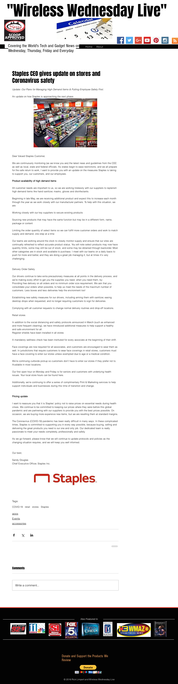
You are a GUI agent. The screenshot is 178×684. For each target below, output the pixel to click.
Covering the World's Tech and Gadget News (42, 45)
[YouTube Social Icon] (147, 40)
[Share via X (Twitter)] (23, 535)
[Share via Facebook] (14, 535)
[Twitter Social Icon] (129, 40)
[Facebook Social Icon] (120, 40)
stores (35, 506)
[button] (88, 669)
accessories (19, 523)
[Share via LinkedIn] (31, 535)
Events (16, 518)
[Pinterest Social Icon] (156, 40)
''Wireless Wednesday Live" (83, 10)
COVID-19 (17, 506)
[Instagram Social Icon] (165, 40)
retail (27, 506)
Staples (45, 506)
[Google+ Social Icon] (138, 40)
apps (15, 513)
